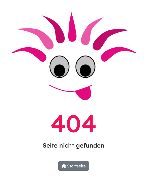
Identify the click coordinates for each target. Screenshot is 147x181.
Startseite (74, 165)
